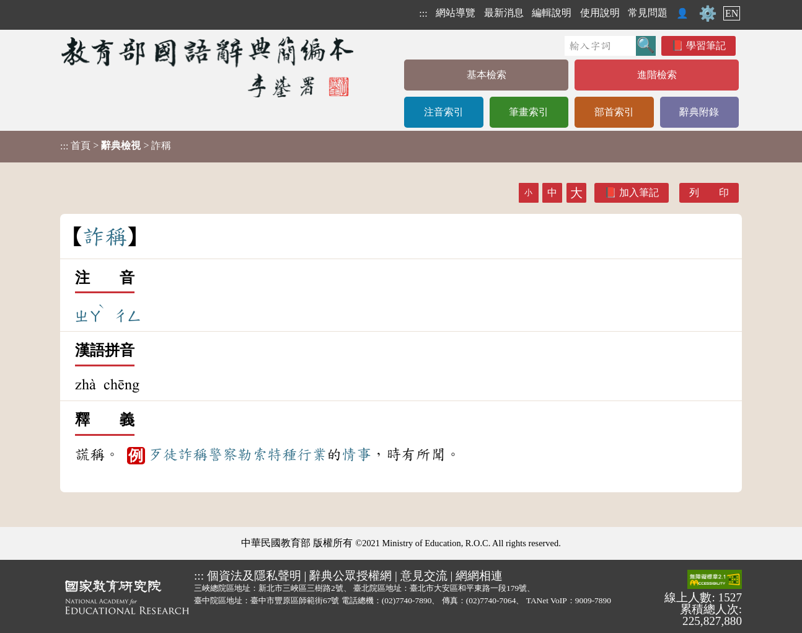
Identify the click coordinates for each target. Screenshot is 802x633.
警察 (222, 454)
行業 (312, 454)
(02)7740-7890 (407, 600)
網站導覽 (455, 12)
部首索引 (614, 112)
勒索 (252, 454)
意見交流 (423, 575)
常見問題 (648, 12)
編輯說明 (551, 12)
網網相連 (479, 575)
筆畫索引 (529, 112)
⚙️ (707, 14)
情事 (356, 454)
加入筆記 (639, 192)
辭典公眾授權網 (350, 575)
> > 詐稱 (115, 145)
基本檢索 (486, 74)
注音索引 (444, 112)
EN (731, 13)
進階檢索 (657, 74)
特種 (282, 454)
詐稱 (193, 454)
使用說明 (600, 12)
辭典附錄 (699, 112)
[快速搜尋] (600, 46)
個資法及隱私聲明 (254, 575)
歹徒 (163, 454)
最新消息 (504, 12)
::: (423, 13)
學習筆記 (706, 45)
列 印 (709, 192)
